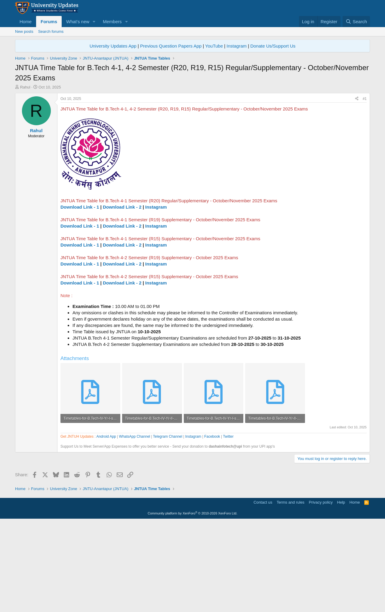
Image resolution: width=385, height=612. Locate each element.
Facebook (212, 527)
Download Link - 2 (122, 297)
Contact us (263, 592)
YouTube (214, 136)
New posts (24, 31)
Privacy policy (321, 592)
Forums (49, 21)
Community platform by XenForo (192, 603)
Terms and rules (290, 592)
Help (341, 592)
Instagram (236, 136)
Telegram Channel (167, 527)
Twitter (228, 527)
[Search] (356, 21)
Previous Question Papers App (171, 136)
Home (26, 21)
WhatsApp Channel (134, 527)
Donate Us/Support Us (272, 136)
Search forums (51, 31)
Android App (106, 527)
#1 (365, 189)
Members (112, 21)
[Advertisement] (192, 81)
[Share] (357, 189)
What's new (77, 21)
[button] (94, 21)
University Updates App (113, 136)
